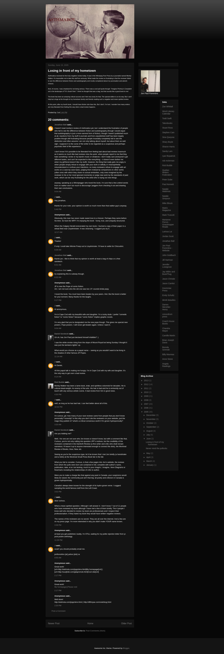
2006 (146, 408)
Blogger (126, 648)
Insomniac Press (166, 289)
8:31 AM (57, 265)
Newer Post (54, 623)
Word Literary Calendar (168, 112)
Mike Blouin (167, 203)
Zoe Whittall (167, 106)
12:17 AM (58, 232)
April (148, 457)
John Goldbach (169, 255)
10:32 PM (58, 407)
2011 (146, 388)
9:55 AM (57, 558)
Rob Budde (59, 382)
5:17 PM (57, 300)
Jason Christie (168, 279)
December (151, 415)
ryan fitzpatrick (168, 156)
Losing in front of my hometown (155, 443)
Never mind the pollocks (156, 448)
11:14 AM (58, 356)
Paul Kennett (168, 184)
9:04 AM (57, 191)
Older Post (126, 623)
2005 (146, 412)
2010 (146, 392)
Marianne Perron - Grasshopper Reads (168, 223)
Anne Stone (167, 359)
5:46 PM (57, 209)
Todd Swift (167, 118)
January (150, 465)
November (151, 419)
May (148, 453)
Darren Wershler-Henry (166, 307)
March (149, 461)
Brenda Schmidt (166, 348)
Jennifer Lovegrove (167, 265)
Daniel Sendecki (61, 334)
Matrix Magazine (166, 209)
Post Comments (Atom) (95, 631)
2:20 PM (57, 605)
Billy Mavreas (168, 354)
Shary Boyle (167, 142)
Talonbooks (167, 123)
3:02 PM (57, 492)
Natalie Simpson (166, 197)
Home (90, 623)
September (151, 427)
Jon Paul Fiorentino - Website (167, 248)
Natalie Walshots (166, 190)
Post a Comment (58, 611)
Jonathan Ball (60, 125)
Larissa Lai (167, 231)
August (149, 431)
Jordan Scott (168, 236)
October (150, 423)
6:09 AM (57, 250)
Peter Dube (167, 179)
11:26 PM (58, 540)
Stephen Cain (168, 132)
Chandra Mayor (166, 329)
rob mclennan (168, 161)
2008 (146, 400)
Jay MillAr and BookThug (168, 273)
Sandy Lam (167, 151)
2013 (146, 380)
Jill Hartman (167, 260)
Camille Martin (168, 335)
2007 (146, 404)
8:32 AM (57, 277)
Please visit (72, 587)
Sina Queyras (168, 137)
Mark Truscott (168, 215)
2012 (146, 384)
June (148, 438)
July (148, 435)
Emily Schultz (168, 295)
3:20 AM (57, 424)
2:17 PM (57, 575)
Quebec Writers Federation (167, 172)
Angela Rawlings (166, 365)
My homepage (60, 587)
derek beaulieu (168, 300)
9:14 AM (57, 377)
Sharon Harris (168, 146)
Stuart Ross (167, 128)
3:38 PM (57, 525)
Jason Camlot (168, 283)
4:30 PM (57, 394)
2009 (146, 396)
